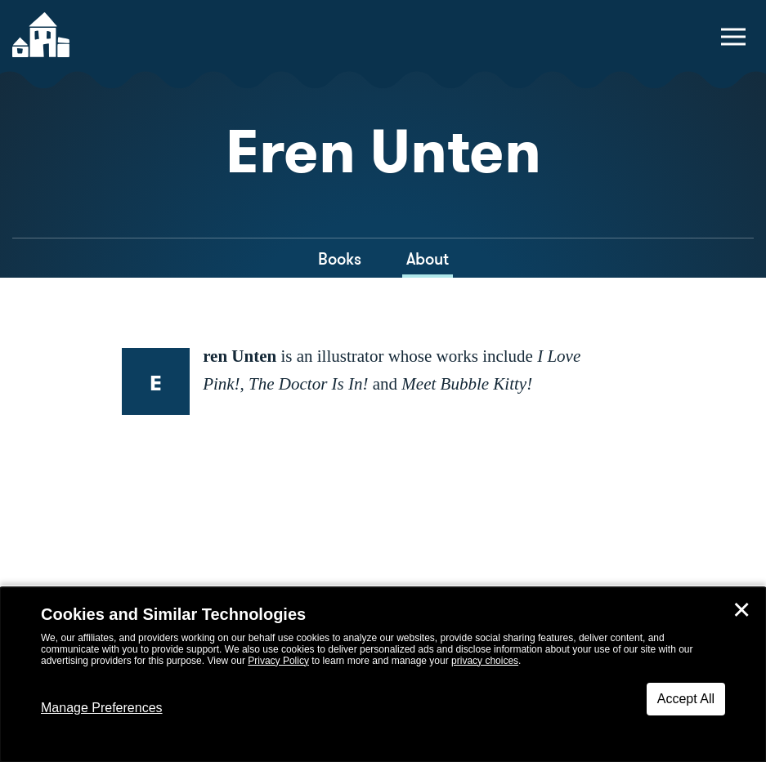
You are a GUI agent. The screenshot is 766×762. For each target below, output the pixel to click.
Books (339, 258)
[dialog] (383, 674)
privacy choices (484, 660)
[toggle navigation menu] (733, 37)
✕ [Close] (741, 610)
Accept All (685, 699)
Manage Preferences (102, 708)
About (427, 258)
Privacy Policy (278, 660)
